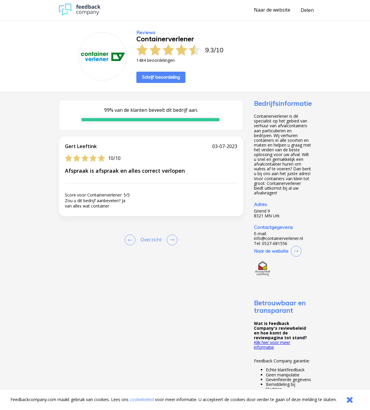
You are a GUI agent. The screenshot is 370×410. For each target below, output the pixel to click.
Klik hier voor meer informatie (272, 345)
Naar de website (272, 10)
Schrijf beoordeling (161, 77)
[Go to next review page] (170, 240)
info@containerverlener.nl (278, 238)
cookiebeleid (142, 399)
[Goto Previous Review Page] (131, 240)
